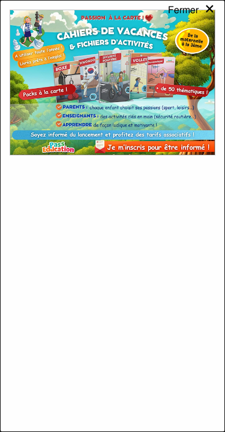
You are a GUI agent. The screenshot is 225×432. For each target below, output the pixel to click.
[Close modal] (191, 20)
